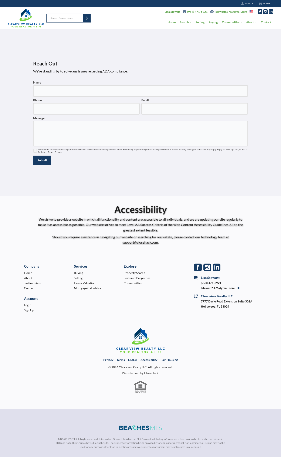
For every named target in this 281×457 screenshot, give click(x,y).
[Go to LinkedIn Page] (271, 11)
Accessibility (148, 360)
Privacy (58, 152)
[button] (87, 18)
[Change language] (251, 12)
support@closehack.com (140, 242)
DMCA (132, 360)
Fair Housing (169, 360)
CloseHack (151, 373)
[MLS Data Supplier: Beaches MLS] (140, 427)
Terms (50, 152)
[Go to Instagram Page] (265, 11)
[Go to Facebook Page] (260, 11)
